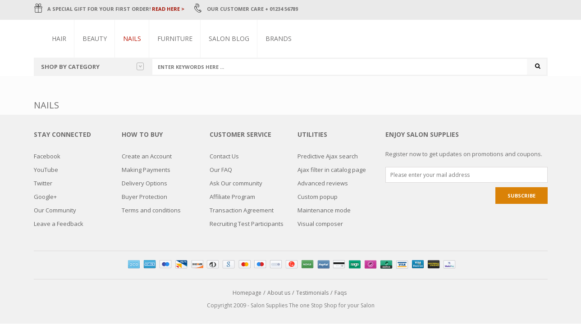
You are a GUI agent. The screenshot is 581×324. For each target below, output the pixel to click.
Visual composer (320, 224)
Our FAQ (221, 170)
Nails (133, 38)
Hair (59, 38)
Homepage (247, 293)
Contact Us (224, 156)
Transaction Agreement (242, 210)
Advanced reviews (322, 183)
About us (278, 293)
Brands (279, 38)
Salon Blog (229, 38)
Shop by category (92, 67)
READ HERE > (168, 8)
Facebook (47, 156)
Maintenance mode (324, 210)
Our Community (55, 210)
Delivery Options (144, 183)
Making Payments (146, 170)
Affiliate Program (232, 197)
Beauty (95, 38)
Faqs (340, 293)
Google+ (45, 197)
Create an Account (147, 156)
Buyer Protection (144, 197)
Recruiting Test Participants (247, 224)
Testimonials (312, 293)
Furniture (175, 38)
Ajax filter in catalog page (331, 170)
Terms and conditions (151, 210)
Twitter (43, 183)
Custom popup (317, 197)
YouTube (46, 170)
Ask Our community (236, 183)
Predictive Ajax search (327, 156)
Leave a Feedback (58, 224)
